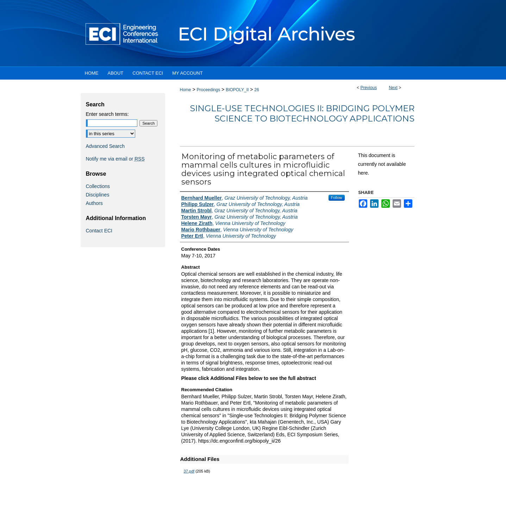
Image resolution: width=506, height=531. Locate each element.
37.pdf (189, 471)
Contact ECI (99, 230)
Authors (94, 203)
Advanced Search (105, 146)
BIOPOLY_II (237, 89)
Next (393, 87)
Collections (98, 186)
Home (185, 89)
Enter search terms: (107, 114)
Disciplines (98, 195)
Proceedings (208, 89)
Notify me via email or (115, 159)
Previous (368, 87)
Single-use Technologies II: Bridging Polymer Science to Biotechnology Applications (302, 113)
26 (256, 89)
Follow (336, 197)
